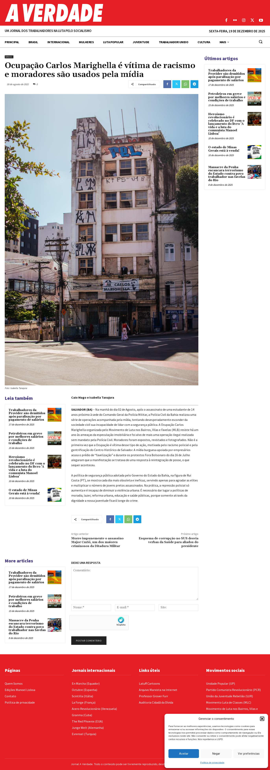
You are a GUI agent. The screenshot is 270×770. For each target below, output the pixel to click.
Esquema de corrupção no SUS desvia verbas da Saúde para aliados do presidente (168, 542)
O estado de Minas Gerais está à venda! (24, 491)
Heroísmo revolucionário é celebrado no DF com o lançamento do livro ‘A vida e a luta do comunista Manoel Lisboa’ (27, 466)
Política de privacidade (212, 762)
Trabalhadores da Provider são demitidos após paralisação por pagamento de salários (27, 415)
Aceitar (183, 753)
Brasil (9, 56)
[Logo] (101, 13)
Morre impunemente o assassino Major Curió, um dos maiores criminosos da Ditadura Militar (97, 542)
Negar (216, 753)
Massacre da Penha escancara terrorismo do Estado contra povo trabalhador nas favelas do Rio (27, 627)
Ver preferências (249, 753)
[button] (262, 719)
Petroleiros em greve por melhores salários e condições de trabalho (26, 438)
